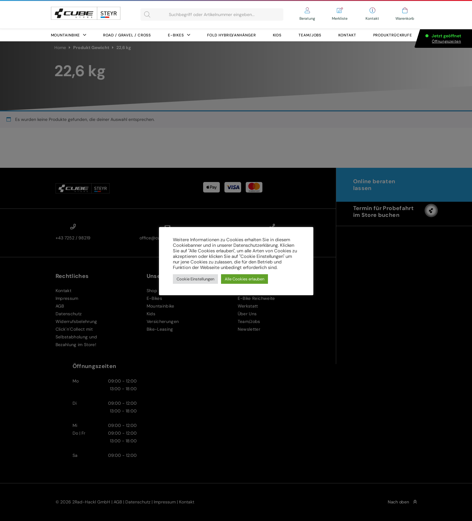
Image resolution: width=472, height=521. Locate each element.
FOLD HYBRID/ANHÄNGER (231, 35)
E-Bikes (179, 35)
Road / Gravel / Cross (127, 35)
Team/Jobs (310, 35)
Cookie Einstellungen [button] (195, 279)
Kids (277, 35)
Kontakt (347, 35)
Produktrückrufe (392, 35)
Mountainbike (68, 35)
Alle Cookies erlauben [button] (244, 279)
